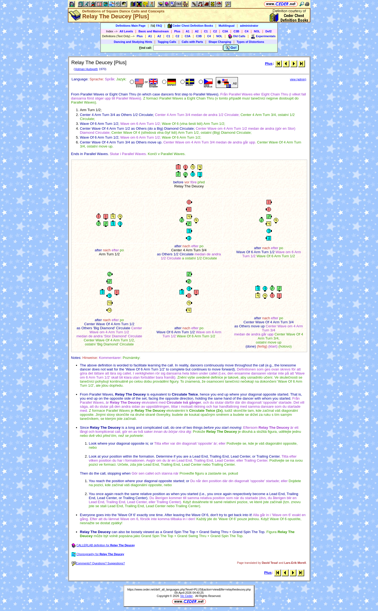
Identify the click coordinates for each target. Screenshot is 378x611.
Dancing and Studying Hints (133, 41)
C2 (215, 31)
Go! (231, 48)
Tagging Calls (167, 41)
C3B (236, 31)
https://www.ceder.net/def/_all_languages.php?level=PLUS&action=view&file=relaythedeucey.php (189, 589)
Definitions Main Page (130, 25)
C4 (246, 31)
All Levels (126, 31)
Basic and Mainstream (153, 31)
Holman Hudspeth (86, 69)
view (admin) (298, 79)
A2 (197, 31)
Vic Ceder (186, 596)
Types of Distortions (250, 41)
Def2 (268, 31)
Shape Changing (220, 41)
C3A (225, 31)
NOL (257, 31)
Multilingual (226, 25)
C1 (206, 31)
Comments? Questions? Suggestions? (98, 563)
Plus (177, 31)
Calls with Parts (192, 41)
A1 (188, 31)
